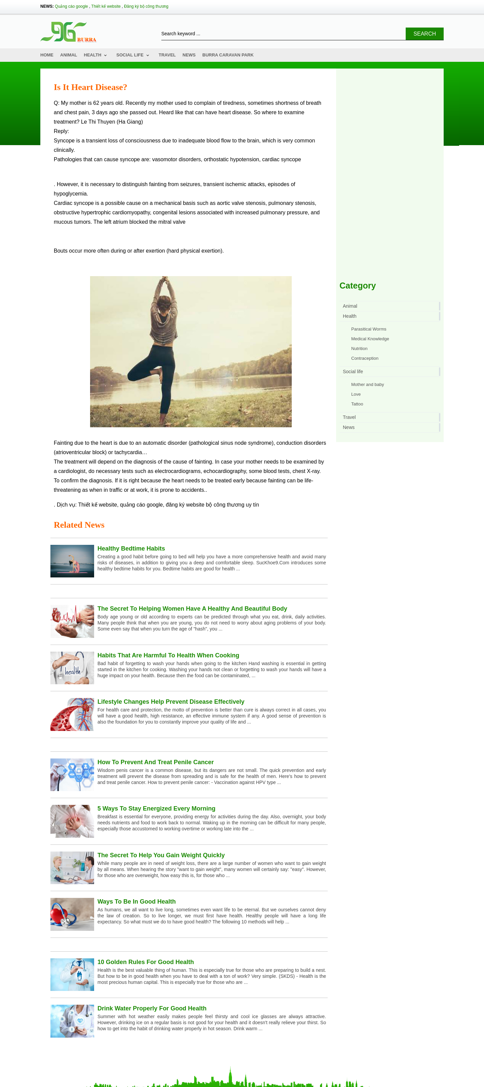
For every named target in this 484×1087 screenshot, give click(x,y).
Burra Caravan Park (228, 54)
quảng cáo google (141, 505)
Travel (167, 54)
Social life (130, 54)
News (189, 54)
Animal (68, 54)
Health (93, 54)
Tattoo (357, 403)
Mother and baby (367, 384)
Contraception (364, 358)
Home (46, 54)
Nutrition (359, 348)
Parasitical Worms (369, 329)
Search (424, 34)
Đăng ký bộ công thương (146, 6)
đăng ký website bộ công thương (205, 505)
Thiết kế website (106, 6)
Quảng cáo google (71, 6)
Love (356, 394)
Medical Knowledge (370, 338)
